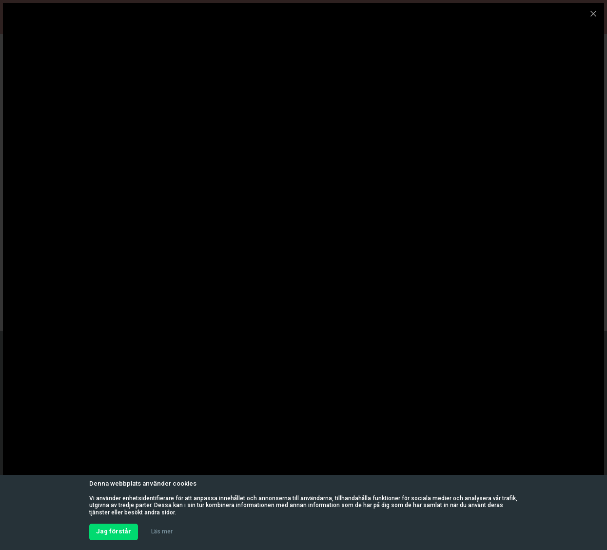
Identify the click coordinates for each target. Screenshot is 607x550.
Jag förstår (113, 531)
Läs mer (162, 531)
